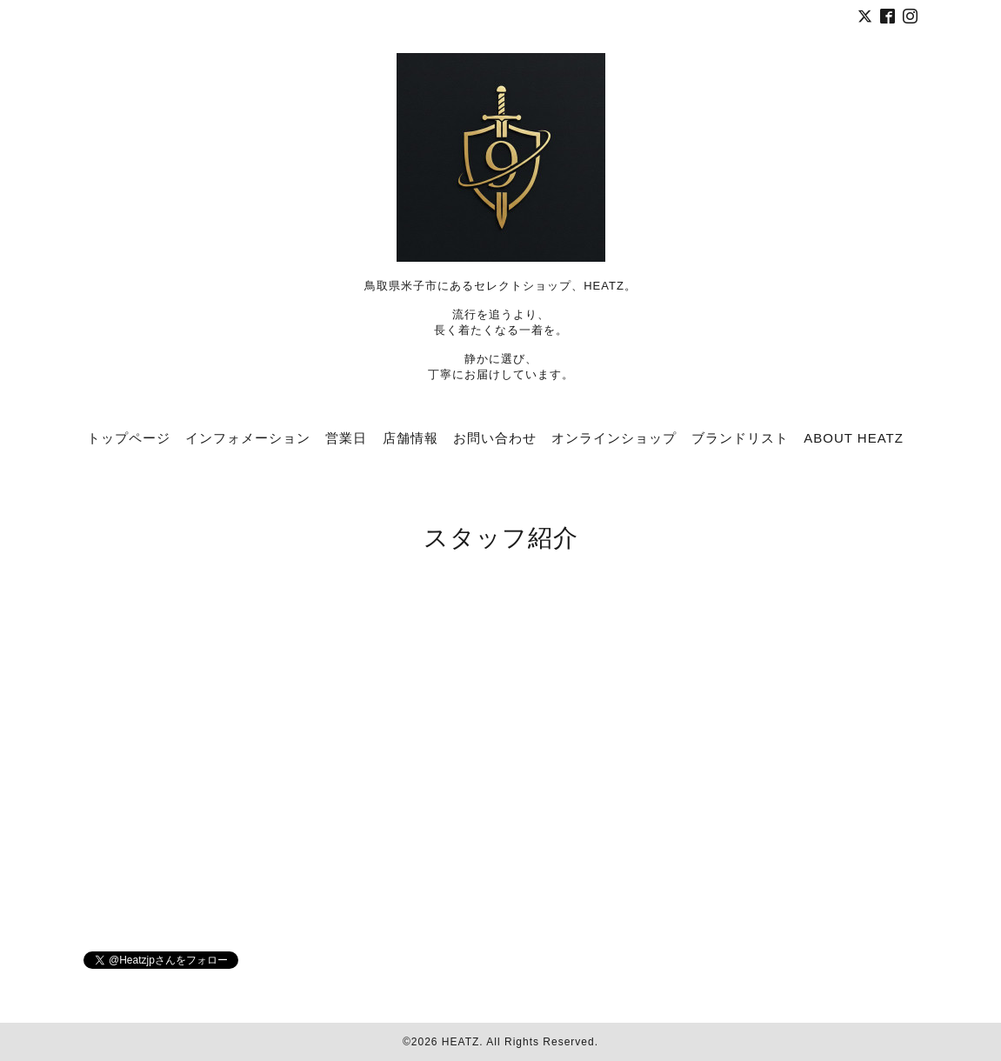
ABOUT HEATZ (854, 437)
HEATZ (460, 1042)
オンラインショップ (614, 437)
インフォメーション (247, 437)
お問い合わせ (495, 437)
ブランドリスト (740, 437)
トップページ (128, 437)
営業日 (346, 437)
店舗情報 (410, 437)
